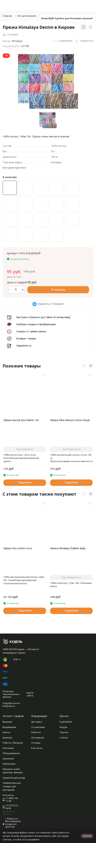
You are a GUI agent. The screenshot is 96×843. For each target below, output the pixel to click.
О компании (38, 727)
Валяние (7, 737)
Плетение (8, 748)
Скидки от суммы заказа (31, 331)
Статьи (64, 737)
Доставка (36, 721)
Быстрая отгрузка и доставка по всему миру (43, 317)
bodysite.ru (9, 706)
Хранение (8, 758)
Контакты (36, 748)
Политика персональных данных (11, 694)
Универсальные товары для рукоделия (12, 786)
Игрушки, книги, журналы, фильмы (13, 770)
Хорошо (87, 835)
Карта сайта (30, 694)
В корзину (58, 289)
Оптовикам (37, 737)
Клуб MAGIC (66, 721)
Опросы (64, 732)
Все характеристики (14, 167)
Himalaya (17, 41)
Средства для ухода (14, 777)
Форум (63, 727)
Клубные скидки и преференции (36, 324)
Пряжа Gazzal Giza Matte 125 (21, 420)
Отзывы (35, 742)
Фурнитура (9, 763)
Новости (36, 732)
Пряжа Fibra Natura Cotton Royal (69, 420)
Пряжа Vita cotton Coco (17, 548)
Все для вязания (27, 15)
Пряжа (45, 15)
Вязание (7, 721)
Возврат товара (26, 338)
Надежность (24, 345)
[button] (84, 365)
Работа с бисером (13, 742)
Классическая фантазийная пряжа (74, 15)
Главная (7, 15)
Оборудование (11, 753)
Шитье (6, 732)
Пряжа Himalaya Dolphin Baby (68, 548)
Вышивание (9, 727)
